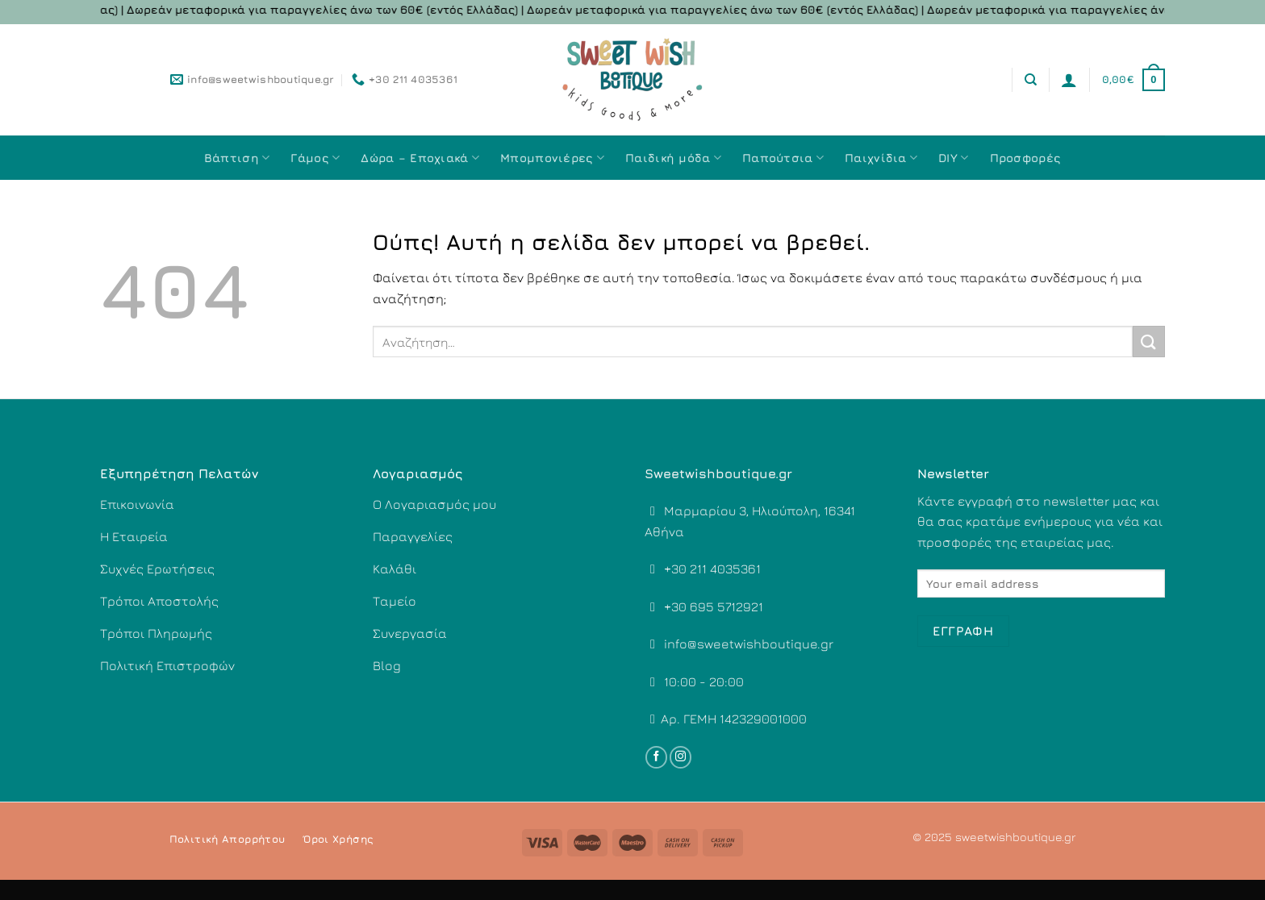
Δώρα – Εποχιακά (420, 157)
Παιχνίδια (881, 157)
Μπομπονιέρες (552, 157)
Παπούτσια (783, 157)
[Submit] (1149, 341)
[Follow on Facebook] (656, 757)
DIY (953, 157)
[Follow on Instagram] (680, 757)
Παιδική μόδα (673, 157)
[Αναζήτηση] (1031, 80)
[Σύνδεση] (1069, 80)
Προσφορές (1026, 158)
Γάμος (315, 157)
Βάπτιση (237, 157)
